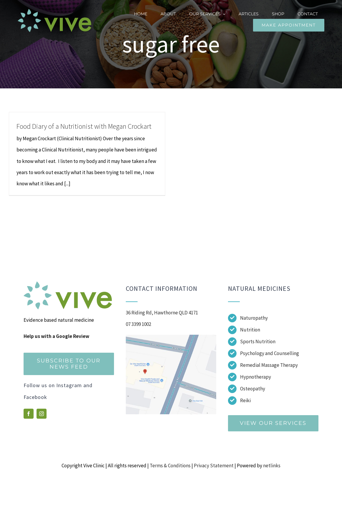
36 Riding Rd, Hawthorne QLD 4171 (162, 312)
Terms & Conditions (170, 465)
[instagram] (42, 414)
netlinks (271, 465)
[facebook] (29, 414)
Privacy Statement (214, 465)
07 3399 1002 (138, 324)
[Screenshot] (171, 337)
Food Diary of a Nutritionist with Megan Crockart (83, 126)
